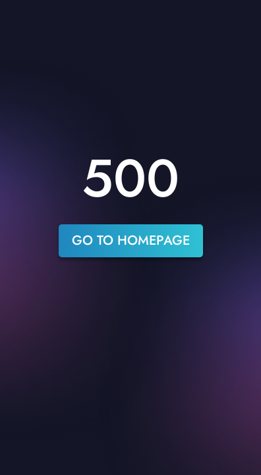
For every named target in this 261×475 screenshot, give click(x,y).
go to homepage (131, 240)
